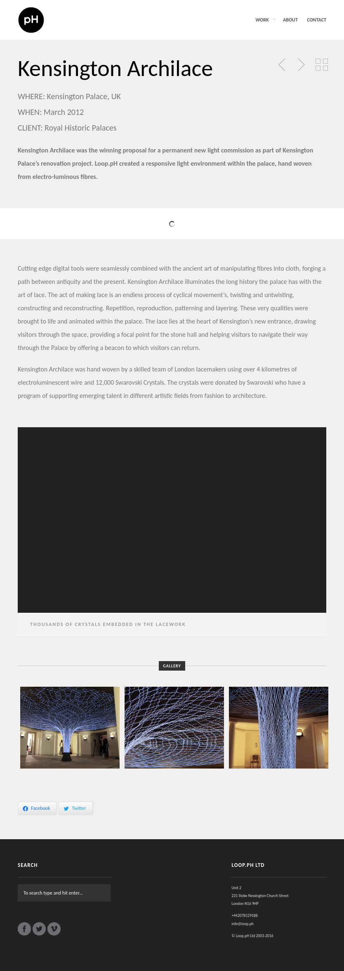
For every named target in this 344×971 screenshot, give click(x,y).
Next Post (300, 65)
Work (262, 20)
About (290, 20)
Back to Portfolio (321, 65)
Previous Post (282, 65)
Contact (316, 20)
